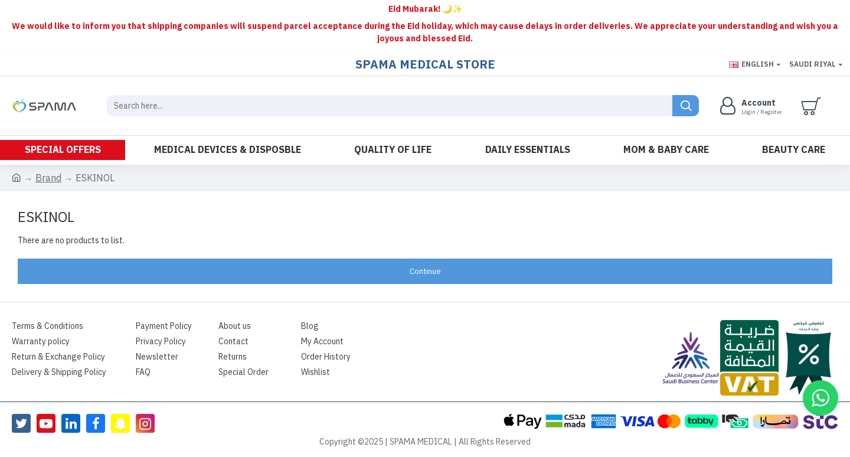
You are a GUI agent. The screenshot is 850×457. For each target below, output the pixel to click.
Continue (425, 271)
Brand (48, 178)
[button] (820, 398)
